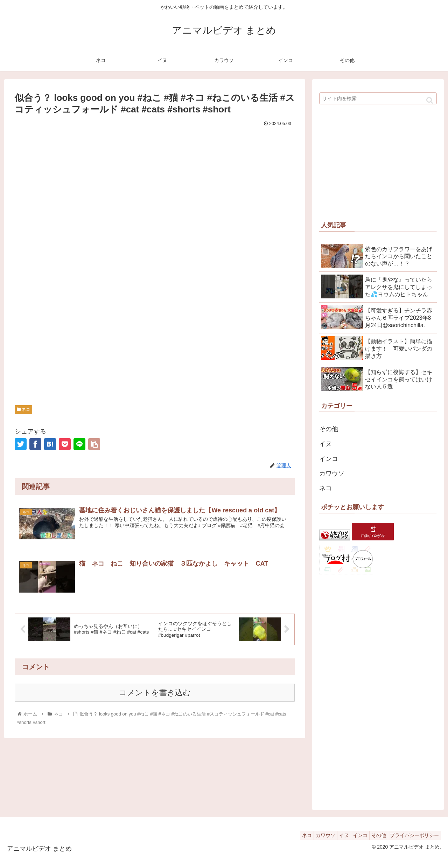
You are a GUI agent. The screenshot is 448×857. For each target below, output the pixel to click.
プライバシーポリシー (412, 835)
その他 (328, 429)
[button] (430, 100)
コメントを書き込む (155, 692)
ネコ (23, 409)
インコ (328, 458)
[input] (378, 98)
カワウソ (331, 473)
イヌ (325, 443)
